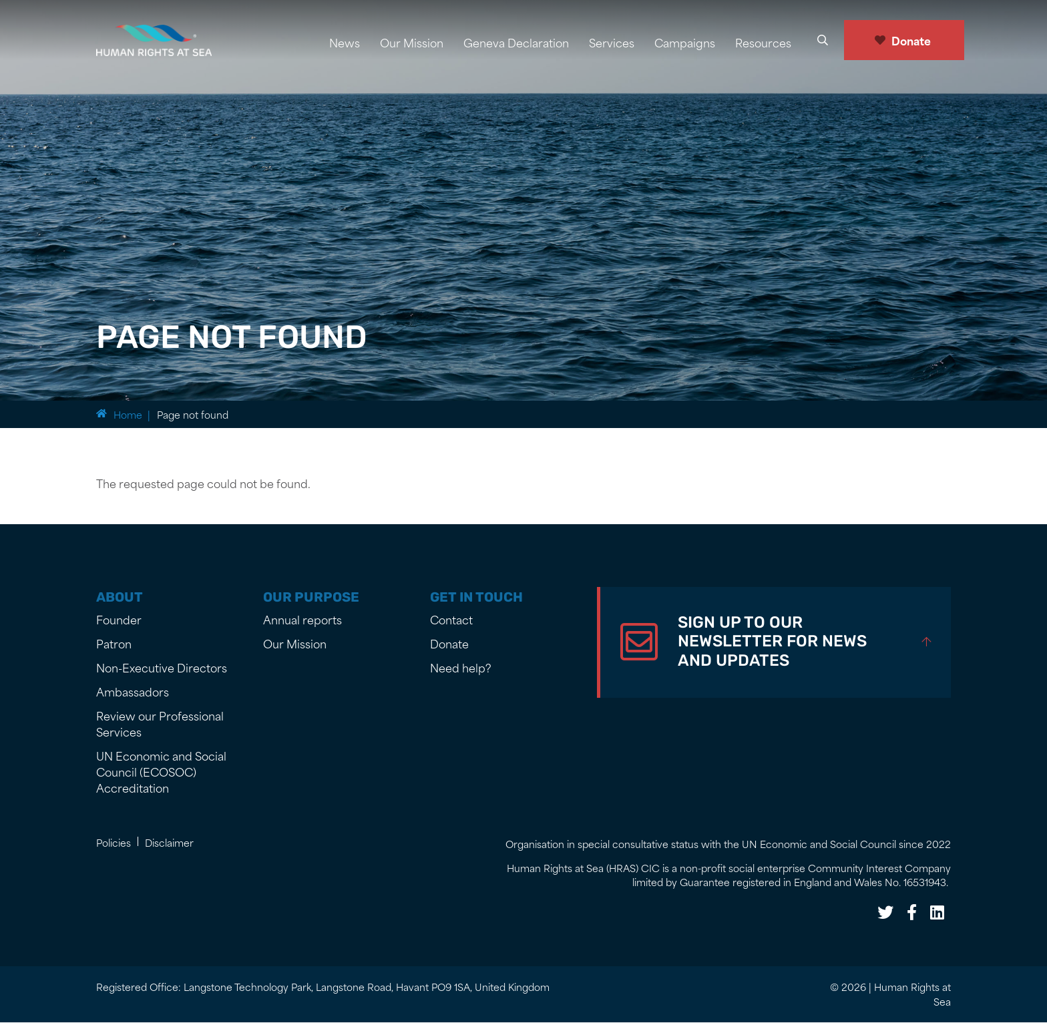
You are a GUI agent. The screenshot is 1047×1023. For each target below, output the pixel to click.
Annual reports (302, 619)
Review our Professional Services (160, 723)
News (344, 42)
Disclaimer (169, 842)
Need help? (460, 667)
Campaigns (684, 42)
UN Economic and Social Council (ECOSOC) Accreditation (161, 771)
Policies (113, 842)
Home (128, 414)
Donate (911, 40)
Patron (114, 643)
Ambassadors (132, 691)
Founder (119, 619)
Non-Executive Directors (161, 667)
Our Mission (411, 42)
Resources (763, 42)
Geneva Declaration (516, 42)
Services (611, 42)
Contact (451, 619)
